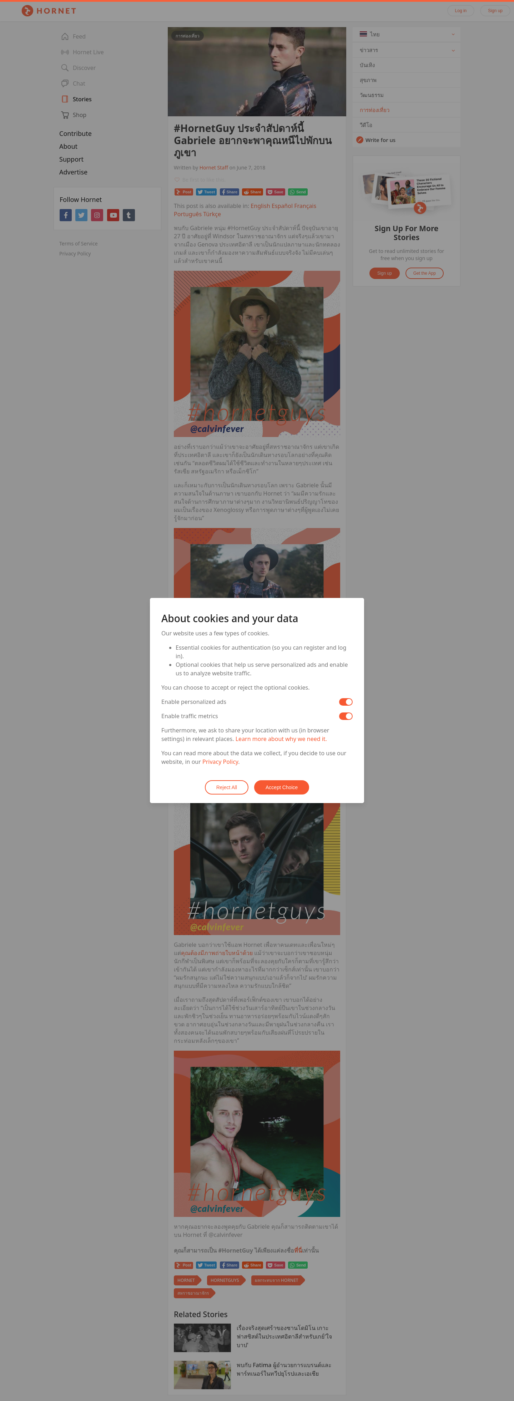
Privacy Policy (220, 762)
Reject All (226, 787)
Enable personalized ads (193, 702)
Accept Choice (282, 787)
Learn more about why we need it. (281, 739)
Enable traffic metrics (189, 716)
